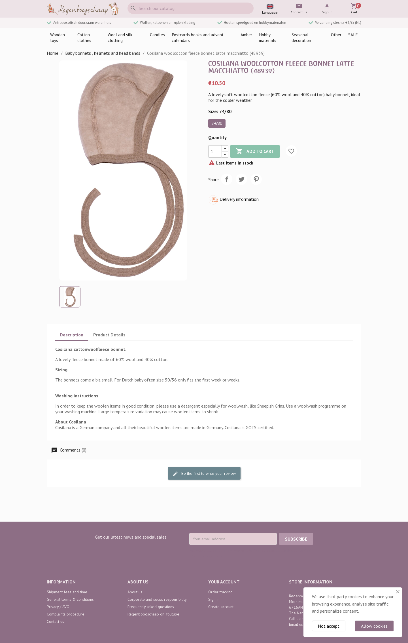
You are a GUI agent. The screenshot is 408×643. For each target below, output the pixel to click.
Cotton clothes (84, 37)
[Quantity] (215, 151)
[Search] (191, 8)
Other (336, 34)
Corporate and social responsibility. (157, 599)
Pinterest (256, 179)
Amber (246, 34)
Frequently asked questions (151, 606)
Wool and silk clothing (120, 37)
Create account (220, 606)
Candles (157, 34)
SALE (353, 34)
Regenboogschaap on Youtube (153, 614)
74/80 (217, 123)
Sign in (214, 599)
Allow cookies (374, 626)
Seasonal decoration (301, 37)
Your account (224, 582)
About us (135, 591)
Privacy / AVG (58, 606)
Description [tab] (71, 335)
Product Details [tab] (109, 335)
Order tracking (220, 591)
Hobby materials (267, 37)
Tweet (241, 179)
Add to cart (255, 151)
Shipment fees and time (67, 591)
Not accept (328, 626)
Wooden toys (57, 37)
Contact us (55, 621)
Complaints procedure (65, 614)
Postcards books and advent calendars (198, 37)
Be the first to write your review (204, 474)
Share (226, 179)
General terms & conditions (70, 599)
